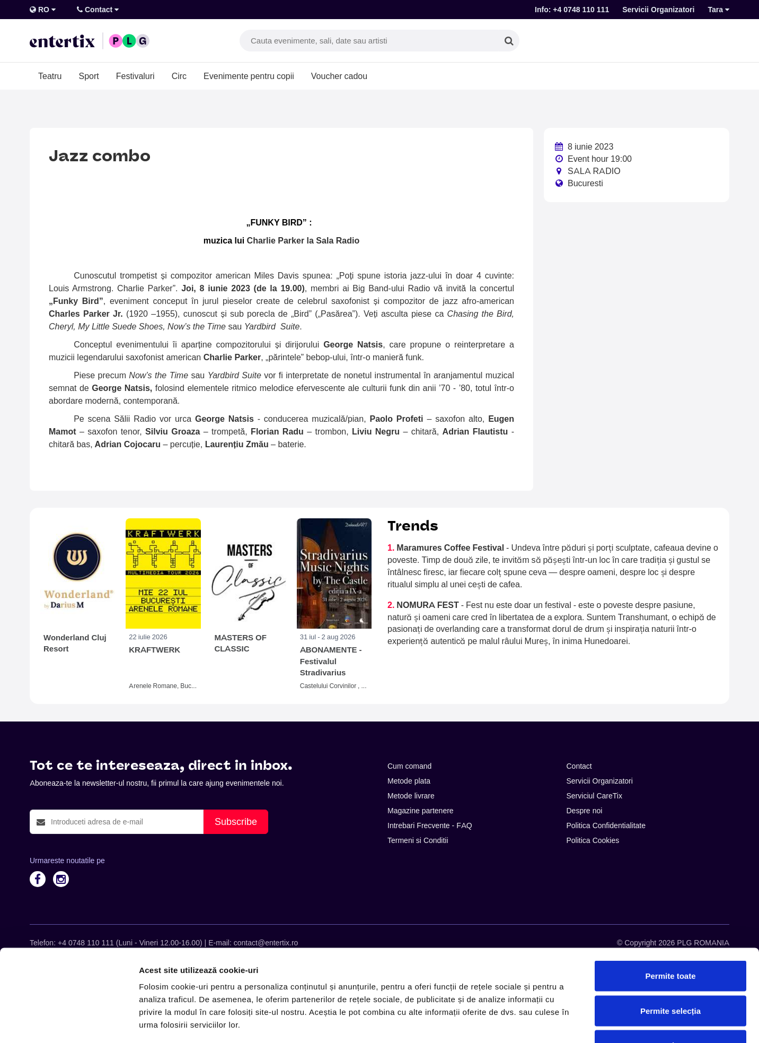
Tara (718, 9)
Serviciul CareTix (594, 796)
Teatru (49, 76)
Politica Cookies (593, 840)
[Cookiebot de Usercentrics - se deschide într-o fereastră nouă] (68, 1022)
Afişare (530, 1022)
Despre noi (585, 810)
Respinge (670, 973)
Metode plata (408, 781)
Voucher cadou (339, 76)
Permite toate (670, 903)
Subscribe (236, 821)
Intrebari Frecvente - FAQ (429, 825)
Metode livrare (411, 796)
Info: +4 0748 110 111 (572, 9)
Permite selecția (670, 938)
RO (43, 9)
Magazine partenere (420, 810)
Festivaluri (135, 76)
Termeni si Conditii (417, 840)
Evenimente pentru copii (249, 76)
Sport (88, 76)
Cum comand (409, 766)
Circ (179, 76)
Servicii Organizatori (658, 9)
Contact (98, 9)
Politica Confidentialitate (606, 825)
